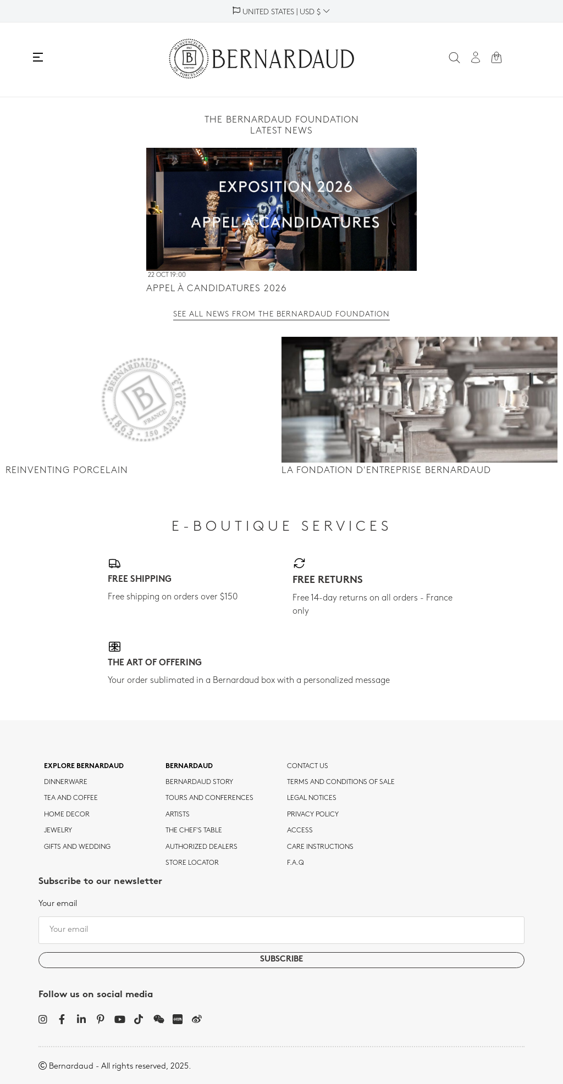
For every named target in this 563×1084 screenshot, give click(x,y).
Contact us (307, 766)
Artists (177, 814)
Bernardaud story (199, 782)
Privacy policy (313, 814)
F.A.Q (295, 863)
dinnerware (65, 782)
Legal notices (311, 798)
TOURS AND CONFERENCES (209, 798)
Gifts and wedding (77, 847)
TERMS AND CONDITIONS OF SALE (341, 782)
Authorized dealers (201, 847)
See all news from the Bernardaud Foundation (281, 315)
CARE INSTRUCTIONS (320, 847)
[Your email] (281, 930)
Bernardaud (189, 766)
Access (300, 830)
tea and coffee (71, 798)
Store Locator (192, 863)
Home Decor (67, 814)
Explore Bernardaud (84, 766)
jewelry (58, 830)
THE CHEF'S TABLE (193, 830)
